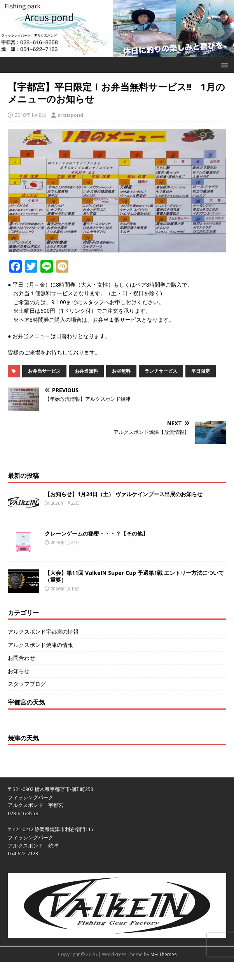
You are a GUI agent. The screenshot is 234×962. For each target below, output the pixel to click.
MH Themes (163, 954)
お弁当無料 (86, 371)
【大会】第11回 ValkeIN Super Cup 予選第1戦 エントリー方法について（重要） (134, 576)
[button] (223, 64)
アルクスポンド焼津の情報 (40, 644)
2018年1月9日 (30, 114)
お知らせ (19, 671)
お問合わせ (21, 657)
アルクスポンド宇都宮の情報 (43, 631)
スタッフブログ (27, 683)
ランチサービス (161, 371)
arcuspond (70, 114)
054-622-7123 (23, 853)
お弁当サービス (44, 371)
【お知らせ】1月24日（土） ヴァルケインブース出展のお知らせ (124, 494)
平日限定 (200, 371)
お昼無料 (121, 371)
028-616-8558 (23, 813)
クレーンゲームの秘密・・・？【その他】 (96, 533)
